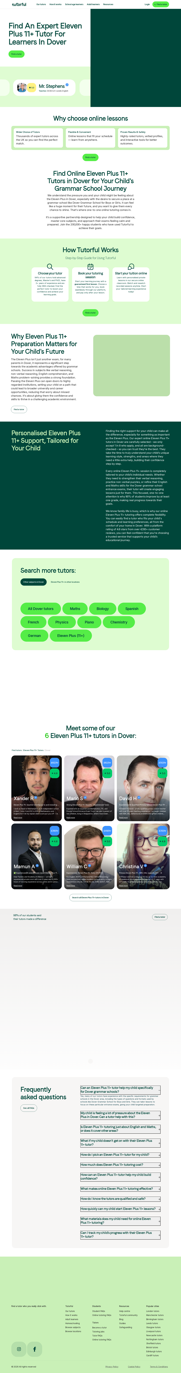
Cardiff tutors (152, 1355)
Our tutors (41, 4)
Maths (75, 609)
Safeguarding (125, 1327)
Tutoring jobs (98, 1331)
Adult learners (93, 4)
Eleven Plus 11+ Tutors (33, 750)
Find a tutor (16, 54)
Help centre (124, 1311)
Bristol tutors (152, 1347)
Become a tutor (99, 1327)
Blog (121, 1319)
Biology (103, 609)
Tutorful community (128, 1315)
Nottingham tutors (155, 1339)
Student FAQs (98, 1311)
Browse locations (73, 1331)
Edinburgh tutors (154, 1351)
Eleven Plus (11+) (70, 635)
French (33, 622)
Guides (122, 1323)
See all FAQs (28, 1108)
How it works (56, 4)
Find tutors (17, 750)
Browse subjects (73, 1327)
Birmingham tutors (154, 1319)
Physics (61, 622)
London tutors (152, 1311)
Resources (108, 4)
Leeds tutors (152, 1323)
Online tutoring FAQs (101, 1315)
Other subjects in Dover (33, 582)
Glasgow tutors (153, 1327)
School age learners (74, 4)
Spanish (131, 609)
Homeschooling (72, 1323)
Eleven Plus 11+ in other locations (65, 582)
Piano (89, 622)
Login (147, 4)
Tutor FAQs (97, 1335)
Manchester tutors (155, 1315)
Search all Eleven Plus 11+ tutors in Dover (90, 897)
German (34, 635)
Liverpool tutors (153, 1331)
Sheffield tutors (153, 1343)
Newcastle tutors (154, 1335)
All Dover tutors (40, 609)
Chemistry (118, 622)
